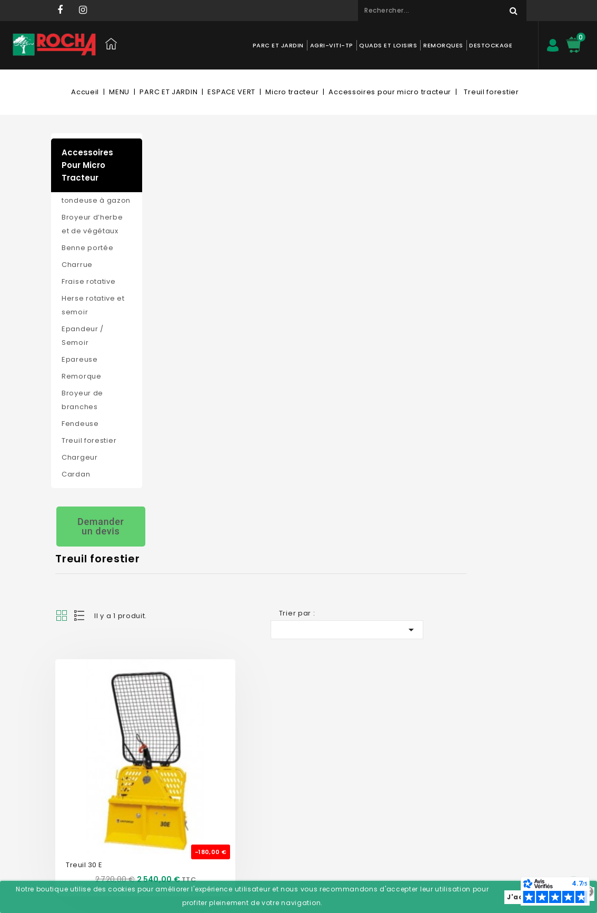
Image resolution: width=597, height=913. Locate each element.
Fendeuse (80, 424)
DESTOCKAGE (490, 45)
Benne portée (87, 248)
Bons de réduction (286, 793)
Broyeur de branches (82, 400)
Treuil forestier (89, 440)
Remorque (82, 376)
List (177, 197)
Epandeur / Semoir (83, 336)
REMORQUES (443, 45)
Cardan (76, 474)
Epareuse (80, 359)
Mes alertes (274, 809)
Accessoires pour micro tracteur (87, 165)
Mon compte (282, 691)
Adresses (270, 777)
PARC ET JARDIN (278, 45)
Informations (379, 691)
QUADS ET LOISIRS (388, 45)
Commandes (277, 746)
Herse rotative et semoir (93, 305)
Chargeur (80, 457)
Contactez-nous (186, 714)
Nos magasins (183, 730)
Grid (159, 197)
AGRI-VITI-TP (331, 45)
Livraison (173, 793)
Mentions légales (187, 777)
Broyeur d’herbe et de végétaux (92, 224)
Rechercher (509, 10)
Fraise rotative (89, 281)
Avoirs (265, 762)
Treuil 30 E (181, 370)
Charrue (77, 265)
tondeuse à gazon (96, 200)
